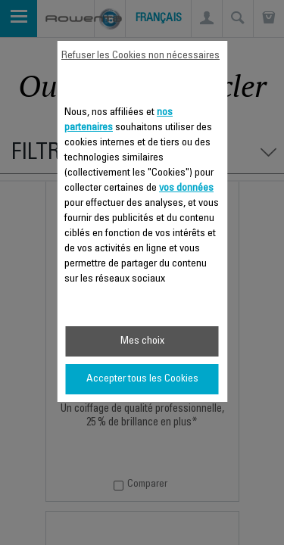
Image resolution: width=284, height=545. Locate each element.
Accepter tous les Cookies (142, 379)
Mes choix (142, 341)
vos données (186, 188)
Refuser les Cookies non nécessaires (140, 56)
